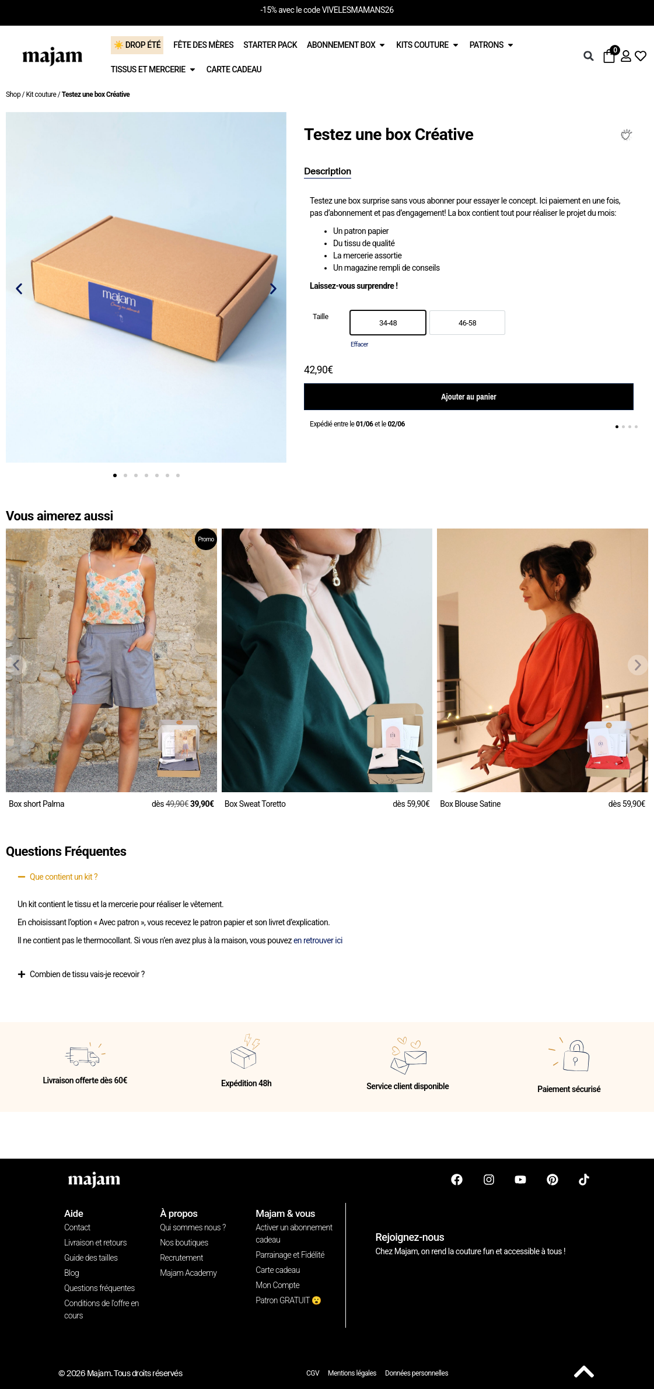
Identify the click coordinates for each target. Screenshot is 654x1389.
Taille (320, 317)
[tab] (327, 172)
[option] (388, 322)
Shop (13, 94)
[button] (588, 56)
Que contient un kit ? (63, 876)
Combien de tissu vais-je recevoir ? (87, 974)
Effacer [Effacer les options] (359, 344)
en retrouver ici (317, 940)
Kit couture (41, 94)
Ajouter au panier (468, 396)
